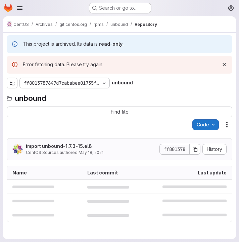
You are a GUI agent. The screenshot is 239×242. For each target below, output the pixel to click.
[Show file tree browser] (12, 83)
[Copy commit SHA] (195, 149)
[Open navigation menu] (19, 8)
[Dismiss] (224, 65)
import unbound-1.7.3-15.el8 (59, 146)
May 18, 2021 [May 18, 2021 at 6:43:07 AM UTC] (91, 152)
